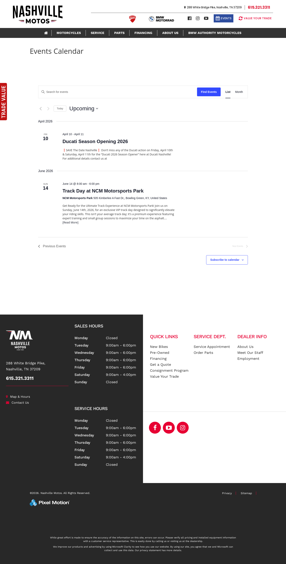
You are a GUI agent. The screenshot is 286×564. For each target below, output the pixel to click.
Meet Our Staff (250, 352)
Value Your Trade (164, 376)
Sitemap (246, 493)
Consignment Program (169, 370)
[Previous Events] (40, 108)
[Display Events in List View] (227, 92)
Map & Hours (18, 396)
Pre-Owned (159, 352)
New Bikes (159, 347)
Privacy (227, 493)
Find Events (209, 91)
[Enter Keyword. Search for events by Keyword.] (117, 92)
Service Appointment (212, 347)
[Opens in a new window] (183, 428)
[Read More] (70, 222)
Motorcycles (69, 33)
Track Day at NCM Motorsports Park (103, 190)
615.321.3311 (20, 378)
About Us (170, 33)
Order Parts (203, 352)
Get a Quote (160, 364)
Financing (143, 33)
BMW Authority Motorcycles (214, 33)
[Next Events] (48, 108)
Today (60, 108)
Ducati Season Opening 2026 (95, 141)
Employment (248, 358)
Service (97, 33)
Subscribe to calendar (224, 259)
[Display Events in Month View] (239, 92)
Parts (119, 33)
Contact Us (17, 402)
